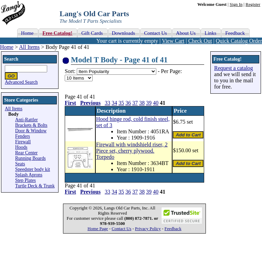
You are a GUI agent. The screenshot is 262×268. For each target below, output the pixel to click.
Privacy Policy (148, 228)
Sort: (70, 71)
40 (155, 103)
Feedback (173, 228)
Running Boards (30, 158)
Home (6, 47)
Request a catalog (233, 68)
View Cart (173, 41)
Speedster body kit (32, 169)
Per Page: (171, 71)
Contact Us (121, 228)
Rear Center (26, 152)
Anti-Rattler (26, 119)
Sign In (236, 4)
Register (252, 4)
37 (135, 103)
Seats (20, 163)
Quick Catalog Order (239, 41)
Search (11, 59)
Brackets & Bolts (31, 125)
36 (128, 103)
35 (121, 103)
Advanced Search (21, 82)
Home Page (97, 228)
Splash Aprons (28, 174)
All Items (29, 47)
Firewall (23, 141)
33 (107, 103)
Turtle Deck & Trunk (35, 185)
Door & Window (30, 130)
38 (142, 103)
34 (114, 103)
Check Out (200, 41)
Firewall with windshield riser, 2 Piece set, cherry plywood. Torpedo (132, 151)
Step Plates (25, 180)
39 (148, 103)
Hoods (21, 147)
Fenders (22, 136)
